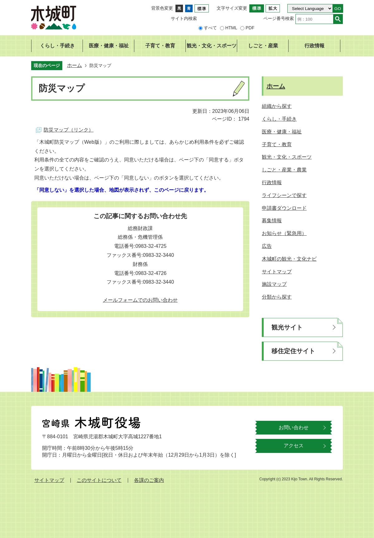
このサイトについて (99, 480)
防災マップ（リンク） (69, 129)
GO (337, 8)
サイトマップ (49, 480)
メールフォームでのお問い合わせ (140, 300)
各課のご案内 (149, 480)
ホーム (74, 65)
